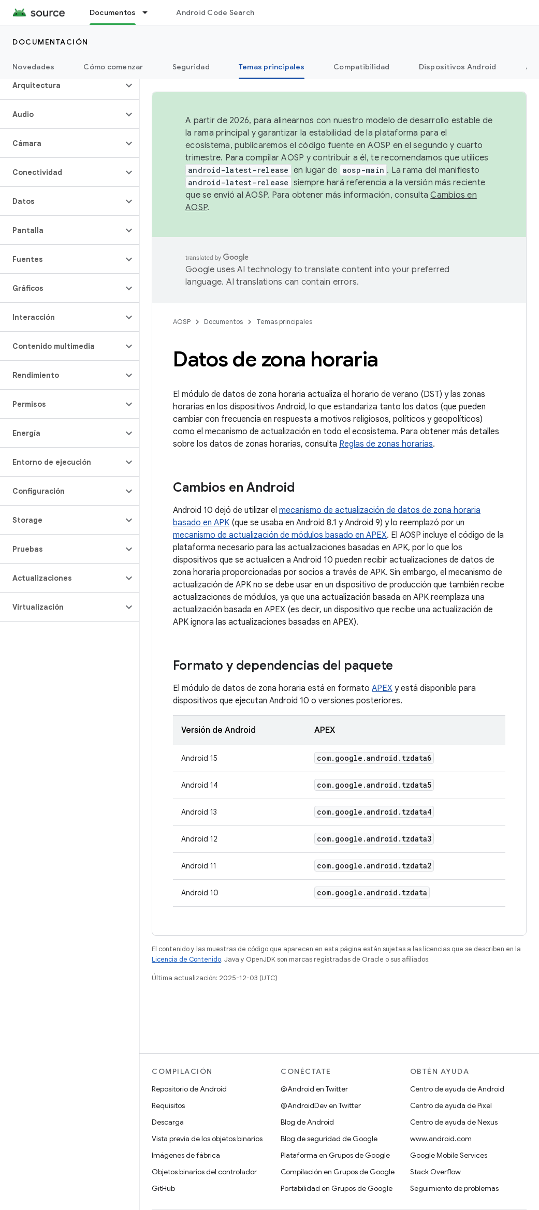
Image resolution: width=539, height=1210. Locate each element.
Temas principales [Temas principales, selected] (271, 66)
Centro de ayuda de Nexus (454, 1122)
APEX (382, 688)
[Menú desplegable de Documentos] (150, 12)
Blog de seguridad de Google (329, 1138)
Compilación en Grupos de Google (338, 1171)
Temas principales (284, 321)
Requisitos (168, 1105)
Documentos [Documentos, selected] (113, 12)
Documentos (223, 321)
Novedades (33, 66)
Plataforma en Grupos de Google (335, 1155)
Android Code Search (215, 12)
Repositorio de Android (189, 1089)
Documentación (50, 42)
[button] (61, 85)
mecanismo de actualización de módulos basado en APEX (280, 535)
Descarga (168, 1122)
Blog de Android (307, 1122)
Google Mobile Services (448, 1155)
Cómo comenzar (113, 66)
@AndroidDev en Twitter (321, 1105)
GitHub (163, 1188)
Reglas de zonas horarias (386, 444)
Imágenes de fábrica (186, 1155)
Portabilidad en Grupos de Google (336, 1188)
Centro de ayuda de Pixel (451, 1105)
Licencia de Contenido (186, 959)
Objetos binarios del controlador (204, 1171)
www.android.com (441, 1138)
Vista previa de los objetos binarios (207, 1138)
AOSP (182, 321)
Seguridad (191, 66)
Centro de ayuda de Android (457, 1089)
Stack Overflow (435, 1171)
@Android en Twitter (314, 1089)
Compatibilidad (361, 66)
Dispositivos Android (458, 66)
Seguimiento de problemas (454, 1188)
